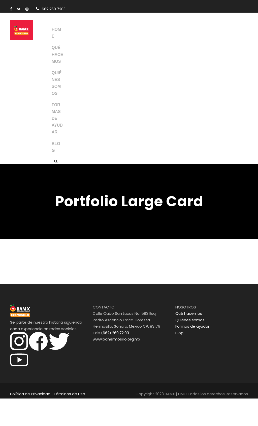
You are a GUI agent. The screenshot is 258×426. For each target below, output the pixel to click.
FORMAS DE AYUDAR (56, 142)
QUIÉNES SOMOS (56, 96)
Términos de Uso (63, 421)
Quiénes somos (188, 347)
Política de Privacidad (28, 421)
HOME (55, 32)
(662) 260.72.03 (114, 360)
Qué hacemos (187, 341)
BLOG (56, 174)
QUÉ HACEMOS (56, 57)
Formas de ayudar (190, 354)
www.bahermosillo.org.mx (114, 366)
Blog (179, 360)
